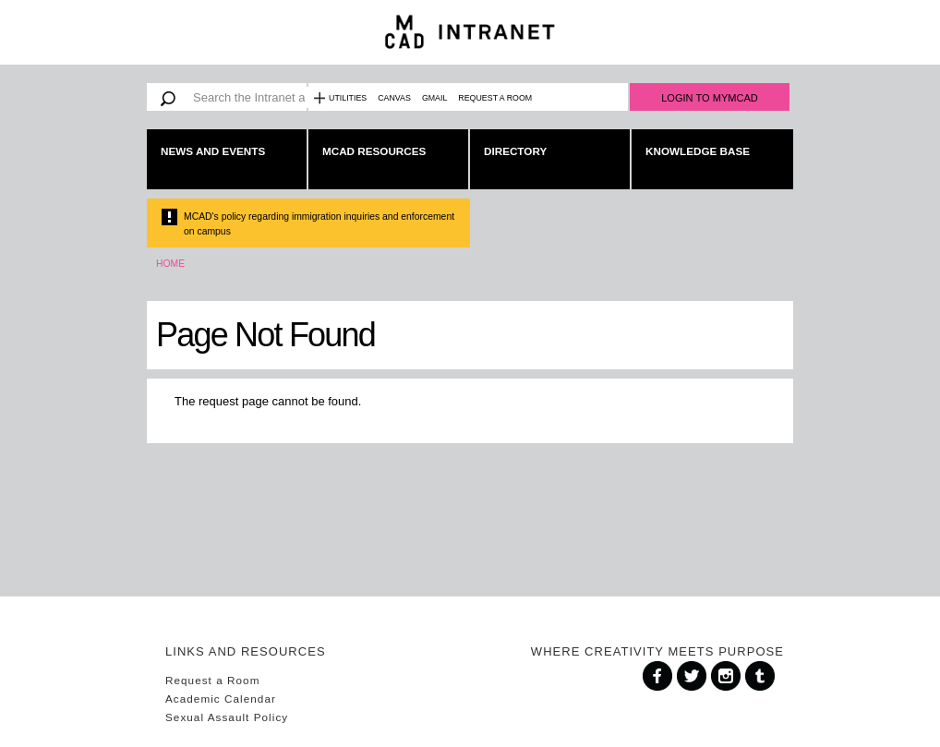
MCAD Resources (374, 151)
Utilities (348, 97)
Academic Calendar (220, 699)
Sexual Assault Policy (226, 717)
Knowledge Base (697, 151)
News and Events (213, 151)
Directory (515, 151)
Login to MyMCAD (709, 97)
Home (170, 264)
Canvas (394, 97)
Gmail (434, 97)
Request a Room (495, 97)
